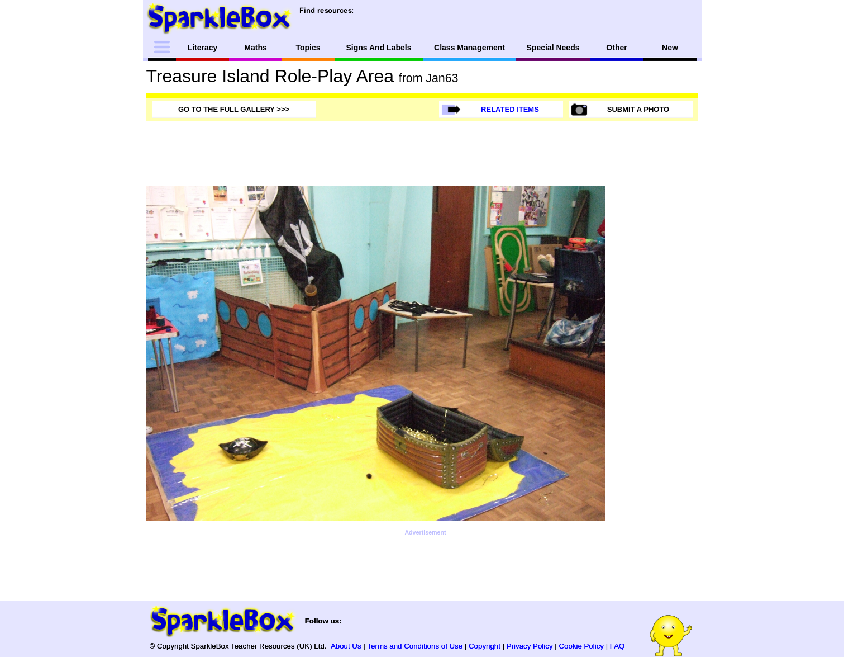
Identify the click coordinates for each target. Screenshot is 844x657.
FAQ (617, 646)
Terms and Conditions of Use (414, 646)
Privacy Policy (530, 646)
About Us (346, 646)
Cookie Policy (581, 646)
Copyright (484, 646)
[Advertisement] (653, 353)
